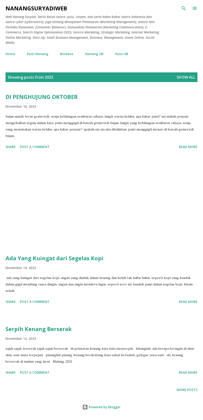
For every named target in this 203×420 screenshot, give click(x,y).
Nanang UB (94, 54)
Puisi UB (121, 54)
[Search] (183, 8)
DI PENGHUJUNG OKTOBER (42, 97)
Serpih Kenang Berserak (39, 329)
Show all (186, 77)
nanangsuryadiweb (36, 8)
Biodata (66, 54)
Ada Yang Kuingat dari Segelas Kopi (54, 258)
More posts (187, 389)
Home (10, 54)
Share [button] (11, 147)
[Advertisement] (101, 202)
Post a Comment (35, 147)
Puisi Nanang (37, 54)
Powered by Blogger (101, 407)
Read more (188, 147)
